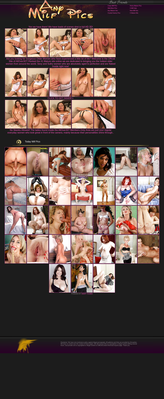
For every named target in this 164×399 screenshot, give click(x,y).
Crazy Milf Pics (112, 6)
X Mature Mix (134, 13)
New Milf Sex (134, 10)
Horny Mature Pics (135, 6)
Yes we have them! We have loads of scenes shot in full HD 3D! (61, 27)
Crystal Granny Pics (114, 13)
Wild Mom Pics (112, 8)
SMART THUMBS (87, 339)
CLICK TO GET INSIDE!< (61, 98)
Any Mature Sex (113, 10)
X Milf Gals (133, 8)
